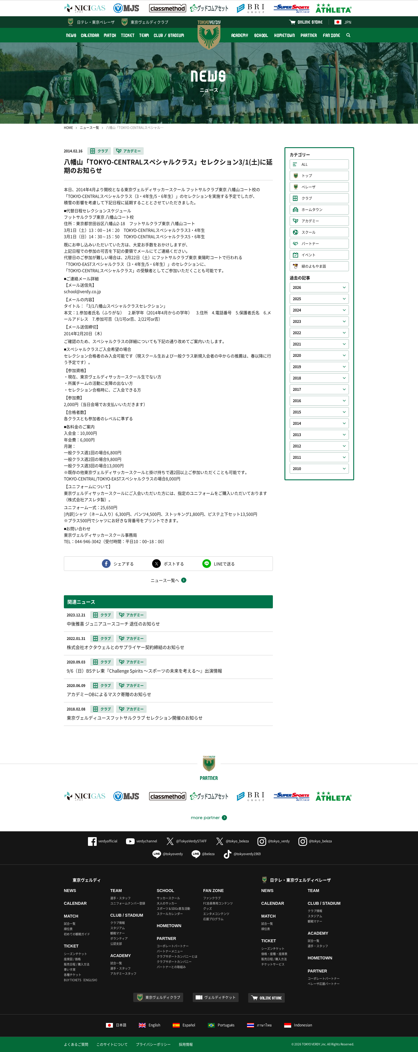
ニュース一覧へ (165, 580)
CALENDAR (90, 35)
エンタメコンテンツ (216, 913)
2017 (297, 389)
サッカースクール (168, 898)
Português (221, 1025)
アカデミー (132, 151)
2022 (297, 332)
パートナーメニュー (170, 951)
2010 (297, 468)
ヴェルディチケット (220, 997)
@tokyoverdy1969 (242, 853)
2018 (297, 378)
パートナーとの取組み (171, 967)
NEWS (71, 35)
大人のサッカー (167, 903)
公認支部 (116, 943)
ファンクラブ (212, 898)
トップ (307, 175)
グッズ (207, 908)
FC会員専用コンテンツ (218, 903)
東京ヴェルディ (87, 880)
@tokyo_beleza (232, 841)
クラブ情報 (117, 922)
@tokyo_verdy (273, 841)
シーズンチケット (75, 954)
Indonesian (298, 1025)
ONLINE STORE (310, 22)
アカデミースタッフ (123, 973)
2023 (297, 321)
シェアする (123, 564)
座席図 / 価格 (72, 959)
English (149, 1025)
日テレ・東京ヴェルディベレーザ (300, 880)
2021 (297, 344)
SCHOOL (261, 35)
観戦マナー (117, 933)
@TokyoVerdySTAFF (186, 841)
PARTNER (309, 35)
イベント (309, 255)
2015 (297, 412)
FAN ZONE (331, 35)
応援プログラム (213, 919)
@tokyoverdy (167, 853)
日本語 (116, 1025)
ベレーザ (309, 187)
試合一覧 (69, 923)
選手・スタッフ (120, 898)
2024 (297, 310)
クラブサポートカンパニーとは (177, 956)
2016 (297, 400)
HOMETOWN (284, 35)
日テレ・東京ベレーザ (96, 22)
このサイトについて (112, 1044)
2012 (297, 446)
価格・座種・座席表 (274, 954)
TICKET (127, 35)
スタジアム (117, 928)
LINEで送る (224, 564)
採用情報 (186, 1044)
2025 (297, 298)
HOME (68, 127)
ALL (305, 164)
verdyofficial (102, 841)
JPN (342, 22)
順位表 (68, 929)
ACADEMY (239, 35)
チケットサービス (272, 964)
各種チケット (72, 974)
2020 (297, 355)
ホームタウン (312, 209)
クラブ (103, 151)
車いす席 (69, 969)
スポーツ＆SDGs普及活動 (173, 908)
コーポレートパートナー (173, 946)
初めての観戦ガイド (77, 934)
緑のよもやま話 (314, 266)
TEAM (144, 35)
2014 (297, 423)
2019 (297, 366)
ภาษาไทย (259, 1025)
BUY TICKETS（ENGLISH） (81, 980)
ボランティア (119, 938)
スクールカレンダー (170, 913)
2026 (297, 287)
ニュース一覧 (89, 127)
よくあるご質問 (76, 1044)
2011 (297, 457)
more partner (205, 818)
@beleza (203, 853)
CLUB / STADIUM (169, 35)
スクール (309, 232)
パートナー (310, 243)
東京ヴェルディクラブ (149, 22)
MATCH (110, 35)
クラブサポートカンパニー (174, 961)
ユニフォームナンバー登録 (127, 903)
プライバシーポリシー (153, 1044)
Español (184, 1025)
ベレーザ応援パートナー (324, 983)
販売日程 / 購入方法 (76, 964)
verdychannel (141, 841)
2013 (297, 434)
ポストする (174, 564)
